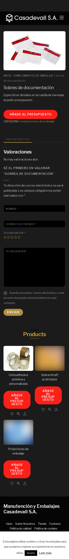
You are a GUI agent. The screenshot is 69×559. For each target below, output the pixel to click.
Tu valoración (16, 251)
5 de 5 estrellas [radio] (18, 237)
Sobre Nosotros (25, 523)
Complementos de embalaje (33, 75)
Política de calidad (20, 528)
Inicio (7, 75)
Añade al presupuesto (31, 114)
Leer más (45, 553)
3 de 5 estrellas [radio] (11, 237)
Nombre (12, 208)
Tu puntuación (14, 233)
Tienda (42, 523)
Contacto (55, 523)
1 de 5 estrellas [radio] (4, 237)
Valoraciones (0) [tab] (17, 139)
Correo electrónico (21, 224)
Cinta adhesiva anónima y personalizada (18, 379)
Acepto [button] (31, 552)
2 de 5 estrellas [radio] (8, 237)
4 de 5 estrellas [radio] (15, 237)
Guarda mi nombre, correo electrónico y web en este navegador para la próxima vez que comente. (33, 297)
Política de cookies (45, 528)
